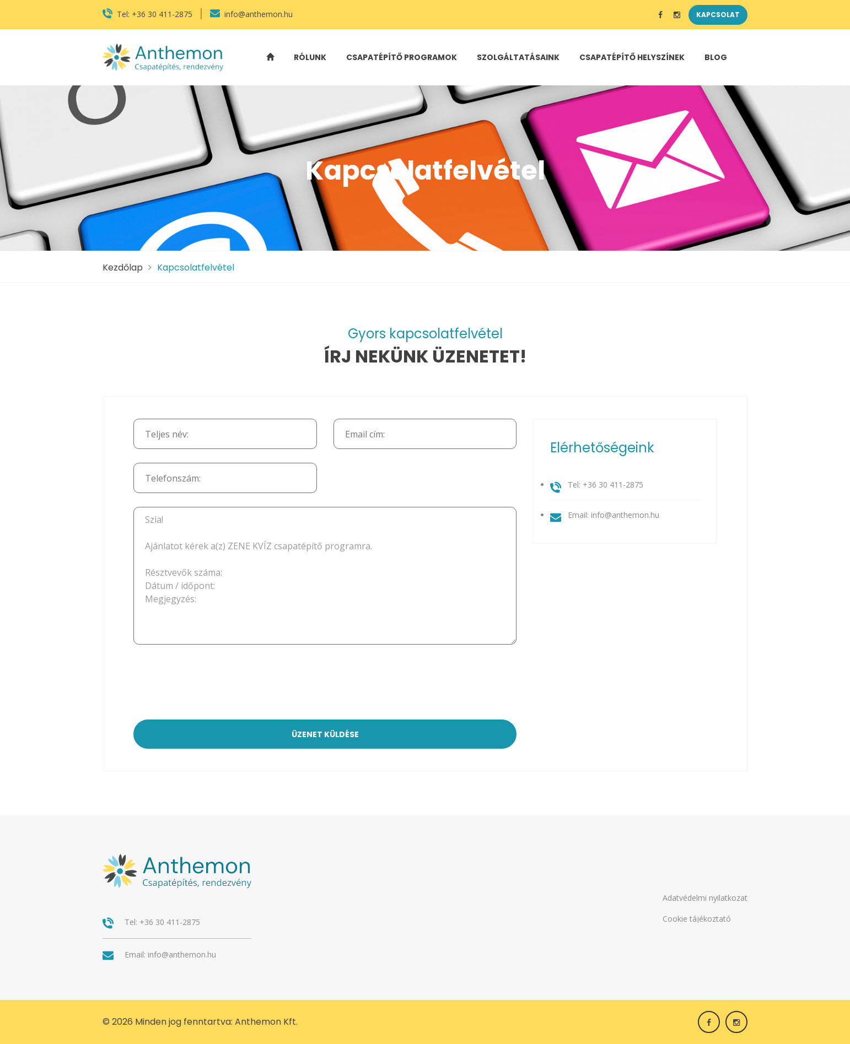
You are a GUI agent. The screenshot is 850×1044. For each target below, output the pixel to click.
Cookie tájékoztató (697, 918)
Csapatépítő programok (401, 57)
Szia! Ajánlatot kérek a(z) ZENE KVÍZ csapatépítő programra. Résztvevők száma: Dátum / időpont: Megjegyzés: (325, 576)
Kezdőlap (123, 267)
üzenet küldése (325, 734)
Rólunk (310, 57)
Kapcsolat (718, 14)
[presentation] (325, 683)
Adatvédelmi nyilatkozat (705, 897)
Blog (715, 57)
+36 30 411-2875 (162, 14)
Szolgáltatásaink (518, 57)
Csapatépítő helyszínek (632, 57)
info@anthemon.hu (258, 14)
